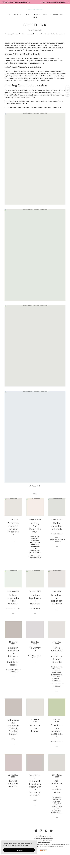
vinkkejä (57, 545)
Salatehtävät (35, 652)
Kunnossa (19, 850)
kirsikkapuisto (12, 673)
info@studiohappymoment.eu (16, 103)
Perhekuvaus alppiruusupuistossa (57, 602)
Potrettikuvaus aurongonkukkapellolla (57, 734)
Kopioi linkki (36, 489)
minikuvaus (14, 675)
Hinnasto (28, 14)
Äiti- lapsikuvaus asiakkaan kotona (57, 790)
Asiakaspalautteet (57, 14)
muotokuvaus (57, 745)
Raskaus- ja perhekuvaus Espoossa (13, 602)
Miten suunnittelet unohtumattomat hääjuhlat (56, 658)
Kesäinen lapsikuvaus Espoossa (35, 602)
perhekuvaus (35, 561)
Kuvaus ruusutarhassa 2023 (13, 787)
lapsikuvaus (34, 559)
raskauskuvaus (13, 612)
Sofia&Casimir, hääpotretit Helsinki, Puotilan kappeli (13, 730)
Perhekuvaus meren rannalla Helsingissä (13, 532)
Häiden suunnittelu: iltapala (56, 529)
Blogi (35, 17)
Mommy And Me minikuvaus (35, 531)
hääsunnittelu (56, 543)
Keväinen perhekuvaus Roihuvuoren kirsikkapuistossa (13, 660)
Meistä (45, 14)
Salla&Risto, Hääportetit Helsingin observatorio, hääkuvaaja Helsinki (35, 788)
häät (56, 540)
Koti (8, 14)
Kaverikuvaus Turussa (35, 731)
